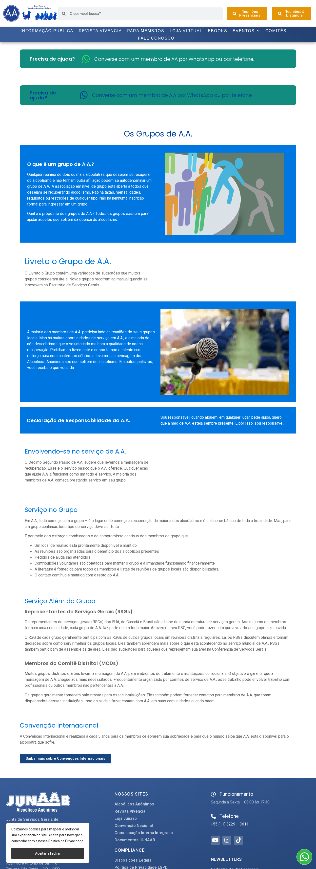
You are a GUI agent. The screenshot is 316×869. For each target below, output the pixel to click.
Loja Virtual (186, 31)
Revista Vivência (100, 31)
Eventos (246, 31)
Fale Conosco (156, 38)
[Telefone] (213, 816)
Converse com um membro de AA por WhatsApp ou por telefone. (174, 59)
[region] (47, 843)
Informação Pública (46, 31)
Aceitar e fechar (48, 853)
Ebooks (217, 31)
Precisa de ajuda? (52, 58)
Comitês (276, 31)
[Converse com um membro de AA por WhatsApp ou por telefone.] (86, 58)
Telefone (229, 816)
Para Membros (145, 31)
